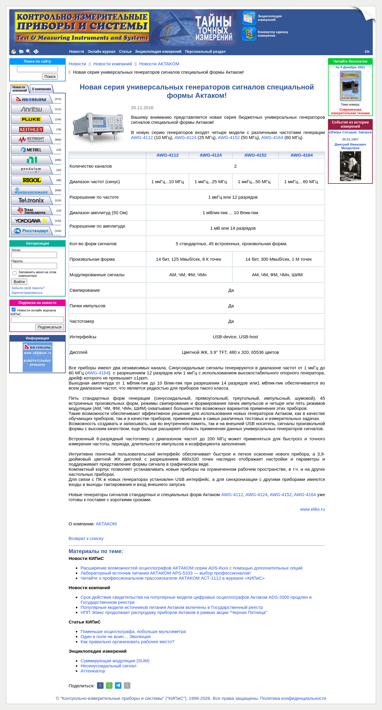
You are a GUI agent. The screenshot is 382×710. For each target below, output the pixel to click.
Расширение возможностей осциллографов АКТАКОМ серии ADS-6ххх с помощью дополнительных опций (191, 567)
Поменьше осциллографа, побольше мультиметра (133, 631)
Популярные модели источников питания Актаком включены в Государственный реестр (172, 607)
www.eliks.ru (312, 509)
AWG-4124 (185, 137)
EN (367, 51)
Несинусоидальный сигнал (108, 665)
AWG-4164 (272, 137)
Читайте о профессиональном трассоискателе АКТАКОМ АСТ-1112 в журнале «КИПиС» (173, 578)
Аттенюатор (93, 670)
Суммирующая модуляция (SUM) (115, 660)
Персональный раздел (205, 52)
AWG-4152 (229, 137)
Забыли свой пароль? (27, 288)
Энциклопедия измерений (158, 52)
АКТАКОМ (106, 523)
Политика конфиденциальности (293, 698)
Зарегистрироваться (26, 292)
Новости (76, 52)
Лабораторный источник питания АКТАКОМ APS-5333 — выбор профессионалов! (166, 572)
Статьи (125, 52)
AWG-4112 (142, 137)
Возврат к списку (86, 538)
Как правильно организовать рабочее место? (127, 641)
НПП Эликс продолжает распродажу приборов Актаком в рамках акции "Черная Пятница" (174, 612)
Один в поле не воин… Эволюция (116, 636)
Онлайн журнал (101, 52)
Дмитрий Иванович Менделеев (350, 146)
